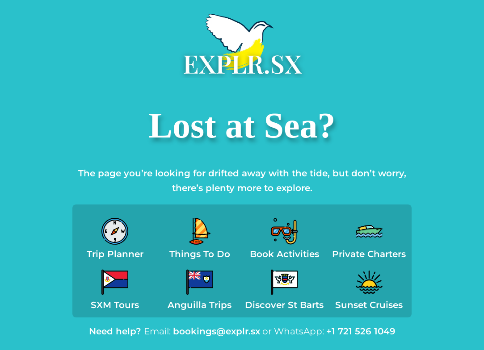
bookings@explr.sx (216, 331)
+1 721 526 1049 (361, 331)
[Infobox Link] (115, 241)
